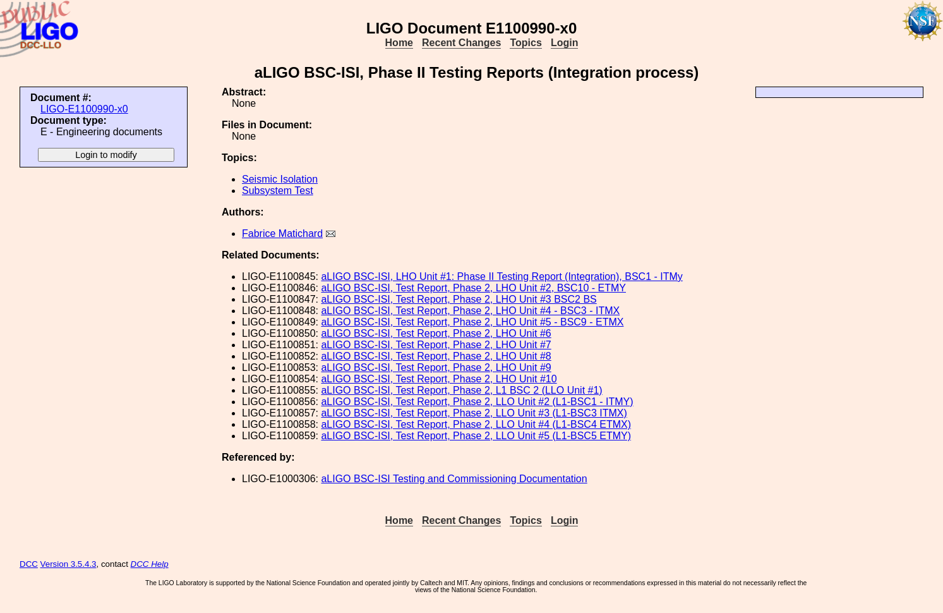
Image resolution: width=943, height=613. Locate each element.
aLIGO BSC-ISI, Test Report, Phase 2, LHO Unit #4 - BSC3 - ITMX (470, 310)
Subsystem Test (277, 190)
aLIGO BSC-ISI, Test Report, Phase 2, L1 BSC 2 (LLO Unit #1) (461, 390)
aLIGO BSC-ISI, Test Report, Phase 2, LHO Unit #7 (436, 344)
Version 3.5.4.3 (68, 564)
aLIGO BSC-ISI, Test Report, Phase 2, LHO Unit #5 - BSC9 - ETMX (472, 322)
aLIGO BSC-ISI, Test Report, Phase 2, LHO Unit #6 (436, 333)
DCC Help (150, 564)
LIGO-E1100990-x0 (84, 109)
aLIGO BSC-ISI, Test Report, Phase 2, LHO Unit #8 (436, 356)
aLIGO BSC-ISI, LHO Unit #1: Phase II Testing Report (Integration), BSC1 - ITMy (501, 276)
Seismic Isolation (280, 179)
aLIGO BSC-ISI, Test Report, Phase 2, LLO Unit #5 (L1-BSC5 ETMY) (476, 435)
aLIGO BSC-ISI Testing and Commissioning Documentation (454, 478)
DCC (29, 564)
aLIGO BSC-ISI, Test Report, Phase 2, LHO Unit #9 (436, 367)
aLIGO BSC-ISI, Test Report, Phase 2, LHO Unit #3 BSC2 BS (458, 299)
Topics (525, 42)
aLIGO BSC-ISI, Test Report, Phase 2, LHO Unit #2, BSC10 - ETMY (473, 287)
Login (565, 42)
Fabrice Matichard (282, 233)
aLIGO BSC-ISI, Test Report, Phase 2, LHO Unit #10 (438, 378)
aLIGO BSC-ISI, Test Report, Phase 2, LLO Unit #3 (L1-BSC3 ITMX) (474, 413)
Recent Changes (461, 42)
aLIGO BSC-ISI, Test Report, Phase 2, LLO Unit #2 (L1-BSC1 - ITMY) (477, 401)
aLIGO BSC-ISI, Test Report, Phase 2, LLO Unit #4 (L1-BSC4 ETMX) (476, 424)
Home (399, 42)
